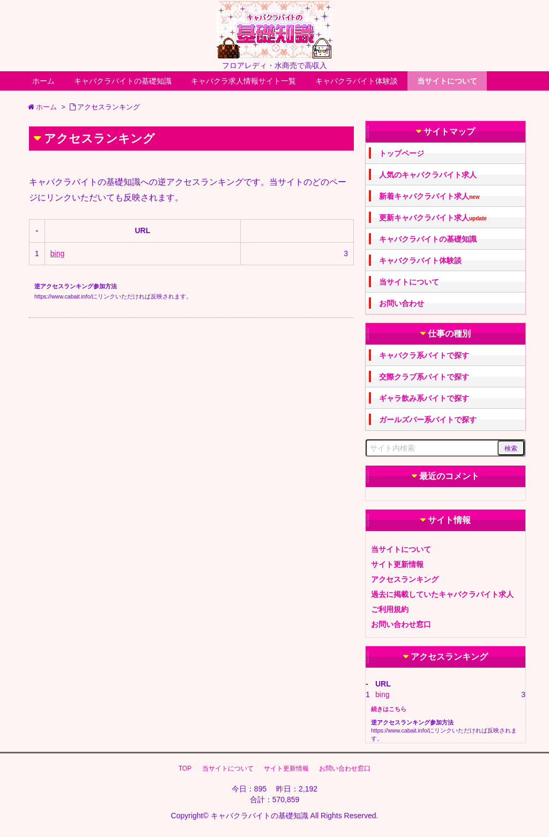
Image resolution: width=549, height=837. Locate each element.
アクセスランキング (405, 579)
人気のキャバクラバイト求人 (428, 174)
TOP (185, 768)
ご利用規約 (390, 609)
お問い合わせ (401, 303)
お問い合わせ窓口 (401, 624)
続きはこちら (388, 709)
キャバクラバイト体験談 (356, 81)
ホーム (43, 81)
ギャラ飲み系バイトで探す (424, 398)
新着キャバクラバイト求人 (429, 196)
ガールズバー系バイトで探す (428, 419)
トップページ (401, 153)
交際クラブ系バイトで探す (424, 376)
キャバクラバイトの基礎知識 (123, 81)
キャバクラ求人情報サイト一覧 (243, 81)
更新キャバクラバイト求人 (433, 218)
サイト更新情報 (397, 564)
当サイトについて (447, 81)
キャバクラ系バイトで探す (424, 355)
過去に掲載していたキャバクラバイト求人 (442, 594)
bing (57, 253)
